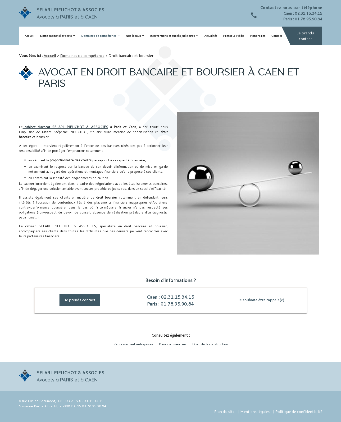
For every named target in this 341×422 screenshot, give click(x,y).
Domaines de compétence (98, 36)
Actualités (210, 36)
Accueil (29, 36)
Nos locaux (133, 36)
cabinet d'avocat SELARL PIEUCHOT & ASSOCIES (65, 127)
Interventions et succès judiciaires (172, 36)
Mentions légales (255, 411)
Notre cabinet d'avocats (56, 36)
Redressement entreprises (133, 344)
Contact (276, 36)
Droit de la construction (210, 344)
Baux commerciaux (172, 344)
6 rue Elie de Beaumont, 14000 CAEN (48, 400)
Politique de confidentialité (298, 411)
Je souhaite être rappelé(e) (261, 299)
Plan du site (224, 411)
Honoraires (257, 36)
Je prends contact (305, 35)
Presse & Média (233, 36)
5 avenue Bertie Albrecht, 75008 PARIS (50, 405)
